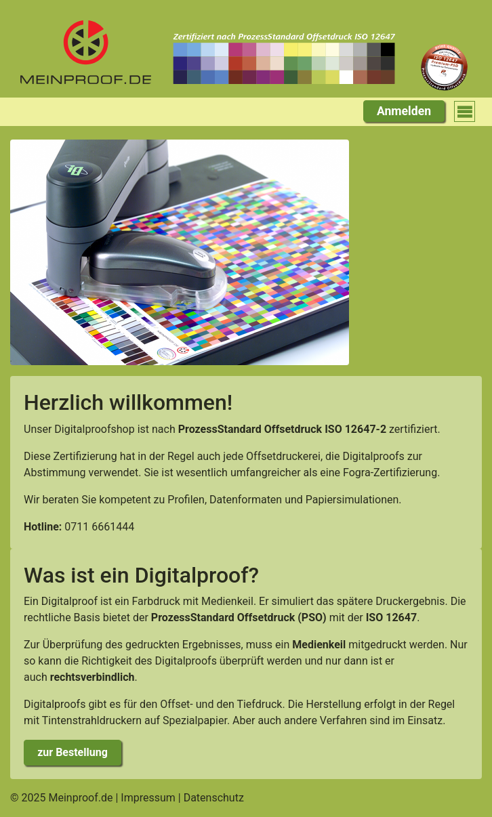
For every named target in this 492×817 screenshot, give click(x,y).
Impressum (148, 797)
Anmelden (404, 111)
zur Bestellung (72, 752)
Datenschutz (214, 797)
